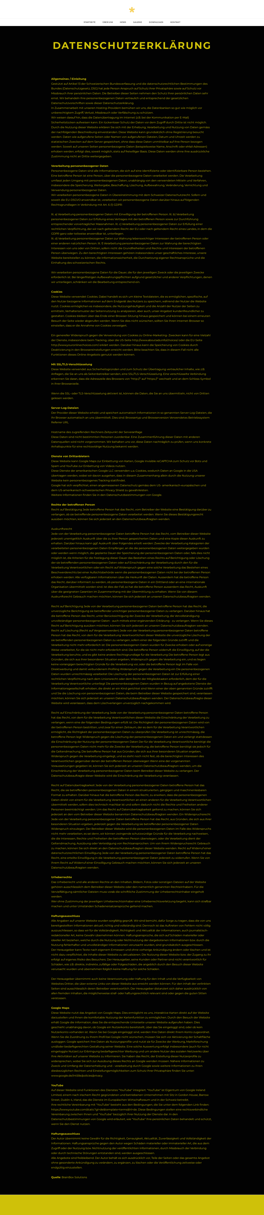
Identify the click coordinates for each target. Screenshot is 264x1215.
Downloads (156, 22)
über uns (108, 22)
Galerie (137, 22)
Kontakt (175, 22)
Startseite (90, 22)
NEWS (123, 22)
